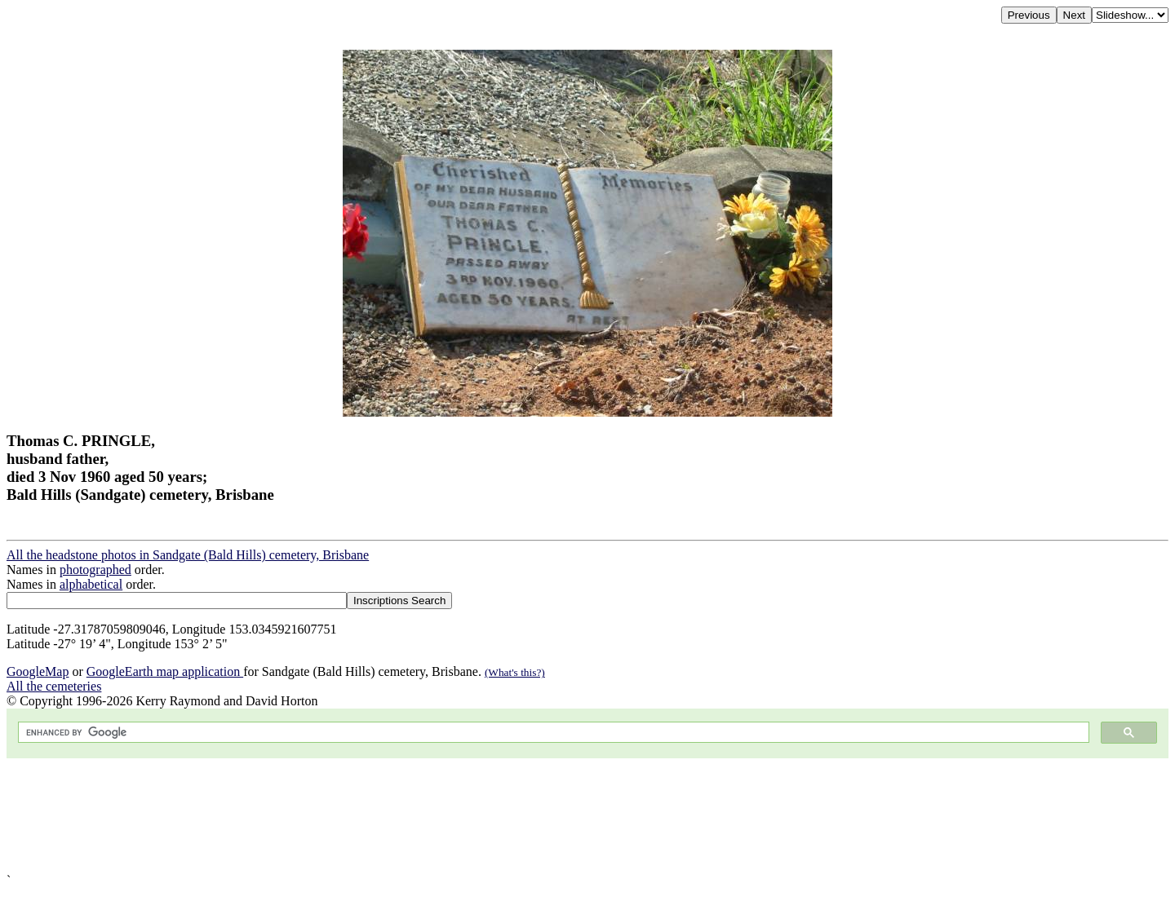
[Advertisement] (496, 815)
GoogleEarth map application (164, 671)
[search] (552, 733)
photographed (95, 569)
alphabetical (91, 584)
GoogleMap (38, 671)
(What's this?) (515, 672)
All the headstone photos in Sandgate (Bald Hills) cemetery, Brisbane (188, 555)
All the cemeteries (54, 686)
